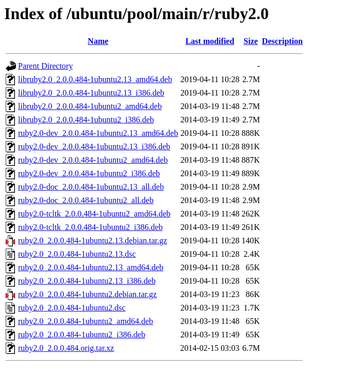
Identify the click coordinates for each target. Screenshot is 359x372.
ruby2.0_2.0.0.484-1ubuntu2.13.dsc (77, 254)
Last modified (209, 41)
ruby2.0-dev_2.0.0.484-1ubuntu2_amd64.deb (93, 160)
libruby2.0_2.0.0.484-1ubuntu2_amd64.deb (90, 106)
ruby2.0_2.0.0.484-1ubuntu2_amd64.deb (85, 321)
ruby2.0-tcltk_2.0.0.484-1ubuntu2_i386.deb (90, 227)
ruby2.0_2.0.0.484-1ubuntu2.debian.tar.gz (87, 294)
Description (282, 41)
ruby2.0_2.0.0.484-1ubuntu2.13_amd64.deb (91, 267)
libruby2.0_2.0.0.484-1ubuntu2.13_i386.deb (91, 92)
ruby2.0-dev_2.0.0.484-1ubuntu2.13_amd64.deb (98, 133)
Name (98, 41)
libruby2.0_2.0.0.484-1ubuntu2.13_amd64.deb (95, 79)
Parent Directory (45, 65)
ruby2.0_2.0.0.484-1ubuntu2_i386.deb (81, 334)
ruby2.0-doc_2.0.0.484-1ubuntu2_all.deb (86, 200)
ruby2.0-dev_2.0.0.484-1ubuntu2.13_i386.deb (94, 146)
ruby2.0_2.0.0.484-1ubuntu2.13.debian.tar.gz (92, 240)
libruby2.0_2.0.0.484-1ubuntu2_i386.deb (86, 119)
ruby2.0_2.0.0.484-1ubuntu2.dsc (71, 307)
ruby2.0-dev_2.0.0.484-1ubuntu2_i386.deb (89, 173)
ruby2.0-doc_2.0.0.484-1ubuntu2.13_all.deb (91, 186)
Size (250, 41)
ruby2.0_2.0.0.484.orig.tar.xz (66, 348)
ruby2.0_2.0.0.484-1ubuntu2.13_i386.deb (87, 280)
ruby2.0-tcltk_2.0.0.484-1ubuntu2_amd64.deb (94, 213)
